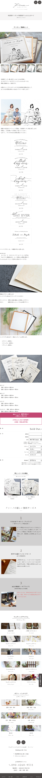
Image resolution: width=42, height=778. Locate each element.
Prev (1, 48)
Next (41, 48)
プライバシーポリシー (20, 756)
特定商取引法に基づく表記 (22, 754)
